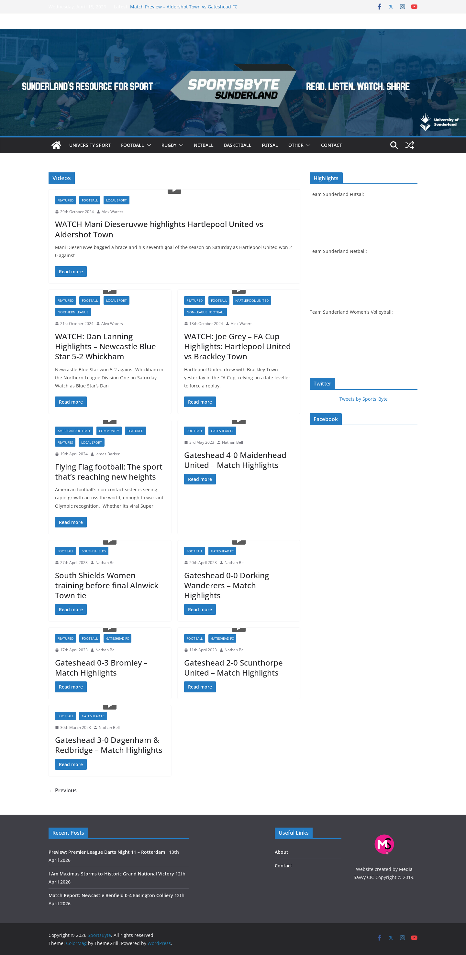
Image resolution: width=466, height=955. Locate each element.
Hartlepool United (252, 300)
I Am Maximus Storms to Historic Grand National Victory (111, 874)
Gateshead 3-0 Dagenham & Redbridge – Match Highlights (108, 744)
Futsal (270, 145)
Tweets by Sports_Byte (363, 399)
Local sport (116, 200)
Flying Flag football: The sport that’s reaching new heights (108, 471)
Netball (204, 145)
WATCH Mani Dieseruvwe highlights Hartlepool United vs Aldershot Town (159, 229)
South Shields (94, 551)
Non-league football (205, 312)
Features (65, 442)
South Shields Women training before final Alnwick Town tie (106, 585)
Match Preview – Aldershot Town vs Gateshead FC (184, 7)
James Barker (107, 454)
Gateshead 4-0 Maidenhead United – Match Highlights (235, 460)
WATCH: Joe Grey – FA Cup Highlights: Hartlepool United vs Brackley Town (237, 346)
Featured (65, 200)
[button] (147, 145)
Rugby (168, 145)
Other (296, 145)
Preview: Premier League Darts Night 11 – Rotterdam (108, 852)
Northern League (73, 312)
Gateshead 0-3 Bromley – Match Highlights (101, 667)
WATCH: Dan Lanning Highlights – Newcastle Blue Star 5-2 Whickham (105, 346)
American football (74, 431)
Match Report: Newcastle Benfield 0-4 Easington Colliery (111, 895)
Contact (331, 145)
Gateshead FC (222, 431)
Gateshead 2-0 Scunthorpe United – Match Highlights (233, 667)
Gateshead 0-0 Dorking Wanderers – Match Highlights (226, 585)
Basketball (237, 145)
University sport (90, 145)
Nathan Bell (232, 442)
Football (132, 145)
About (281, 852)
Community (109, 431)
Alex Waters (112, 211)
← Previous (63, 790)
